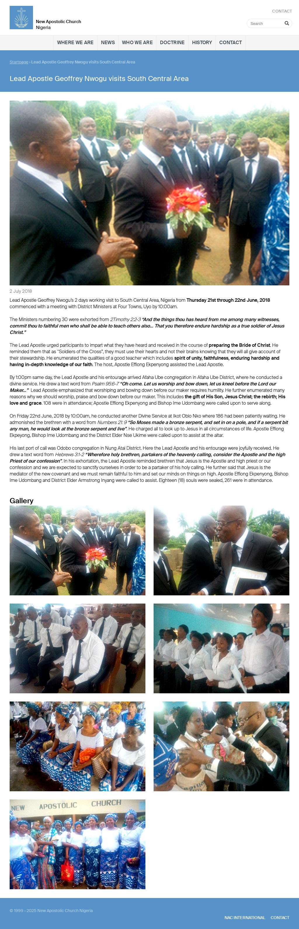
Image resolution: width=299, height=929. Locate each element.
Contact (230, 42)
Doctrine (172, 42)
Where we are (75, 42)
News (108, 42)
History (202, 42)
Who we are (137, 42)
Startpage (19, 62)
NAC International (245, 917)
